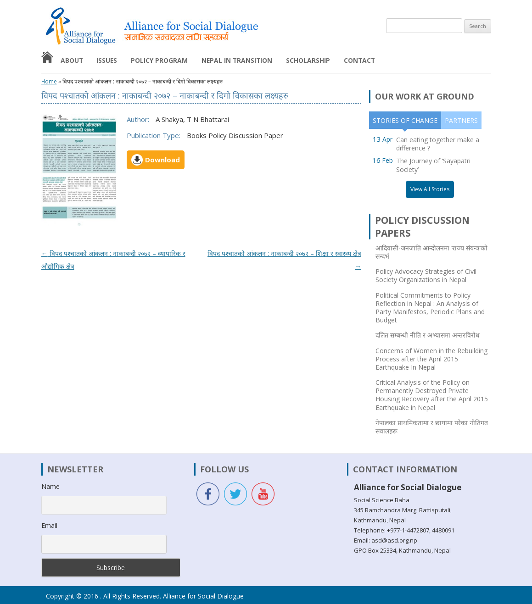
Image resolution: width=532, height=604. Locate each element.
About (72, 60)
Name (50, 486)
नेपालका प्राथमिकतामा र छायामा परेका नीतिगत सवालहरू (431, 427)
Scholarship (308, 60)
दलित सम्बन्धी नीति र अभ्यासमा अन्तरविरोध (427, 335)
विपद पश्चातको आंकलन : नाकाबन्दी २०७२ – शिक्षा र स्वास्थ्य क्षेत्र (284, 260)
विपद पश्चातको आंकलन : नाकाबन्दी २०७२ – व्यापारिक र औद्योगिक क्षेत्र (113, 260)
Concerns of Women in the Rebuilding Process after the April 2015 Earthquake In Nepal (431, 359)
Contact (359, 60)
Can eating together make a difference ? (437, 143)
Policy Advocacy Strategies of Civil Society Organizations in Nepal (425, 275)
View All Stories (429, 189)
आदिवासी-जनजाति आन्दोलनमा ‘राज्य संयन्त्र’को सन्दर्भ (431, 252)
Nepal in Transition (237, 60)
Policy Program (159, 60)
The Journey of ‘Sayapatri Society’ (433, 164)
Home (49, 81)
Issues (106, 60)
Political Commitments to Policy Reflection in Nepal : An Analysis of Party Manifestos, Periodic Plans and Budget (430, 308)
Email (49, 525)
